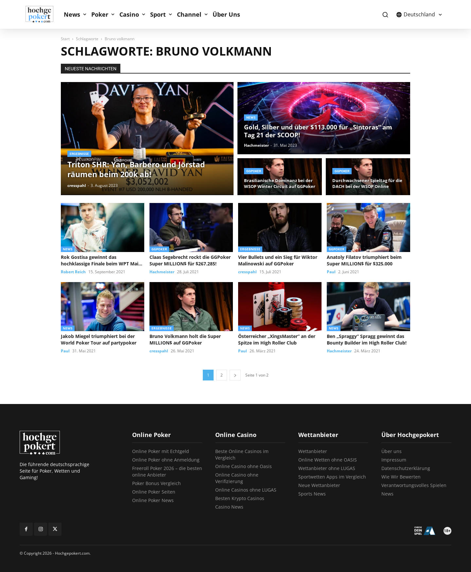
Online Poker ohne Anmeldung (166, 460)
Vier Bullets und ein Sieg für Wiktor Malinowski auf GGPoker (277, 260)
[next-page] (235, 375)
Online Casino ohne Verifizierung (236, 478)
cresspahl (76, 185)
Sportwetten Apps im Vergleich (332, 477)
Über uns (391, 451)
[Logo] (43, 14)
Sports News (312, 494)
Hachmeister (256, 145)
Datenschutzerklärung (405, 468)
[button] (385, 14)
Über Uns (226, 14)
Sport (158, 14)
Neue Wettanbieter (319, 485)
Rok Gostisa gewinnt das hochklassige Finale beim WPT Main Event (101, 260)
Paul (331, 272)
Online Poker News (153, 500)
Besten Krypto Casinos (239, 498)
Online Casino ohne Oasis (243, 466)
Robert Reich (73, 272)
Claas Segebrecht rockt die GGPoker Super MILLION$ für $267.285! (190, 260)
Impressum (393, 460)
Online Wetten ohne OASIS (327, 460)
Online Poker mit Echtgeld (160, 451)
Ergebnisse (79, 154)
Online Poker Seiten (153, 492)
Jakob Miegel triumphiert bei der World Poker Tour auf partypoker (98, 339)
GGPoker (253, 171)
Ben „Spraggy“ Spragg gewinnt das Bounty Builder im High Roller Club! (367, 339)
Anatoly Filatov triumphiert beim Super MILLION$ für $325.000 (364, 260)
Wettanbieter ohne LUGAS (326, 468)
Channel (189, 14)
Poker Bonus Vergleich (156, 483)
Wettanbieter (312, 451)
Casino (129, 14)
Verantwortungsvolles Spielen (413, 485)
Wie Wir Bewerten (401, 477)
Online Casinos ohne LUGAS (245, 490)
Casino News (229, 507)
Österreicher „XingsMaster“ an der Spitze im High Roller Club (276, 339)
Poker (99, 14)
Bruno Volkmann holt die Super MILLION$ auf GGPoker (185, 339)
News (72, 14)
